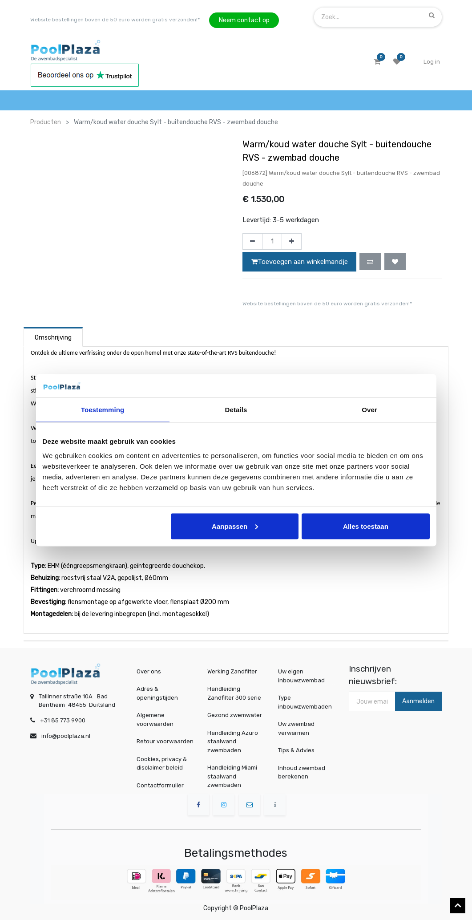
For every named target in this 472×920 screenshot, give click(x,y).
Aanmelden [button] (418, 701)
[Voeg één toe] (292, 241)
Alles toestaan (365, 526)
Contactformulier (160, 785)
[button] (370, 261)
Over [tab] (369, 409)
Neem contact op (244, 20)
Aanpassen (235, 526)
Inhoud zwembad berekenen (304, 772)
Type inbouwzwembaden (306, 702)
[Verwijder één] (252, 241)
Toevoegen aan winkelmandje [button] (299, 262)
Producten (45, 122)
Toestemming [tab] (103, 409)
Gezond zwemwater (234, 715)
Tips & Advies (300, 750)
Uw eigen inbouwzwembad (303, 676)
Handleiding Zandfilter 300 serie (234, 693)
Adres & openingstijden (157, 693)
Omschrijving (53, 337)
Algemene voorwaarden (155, 719)
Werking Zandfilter (232, 671)
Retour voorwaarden (165, 741)
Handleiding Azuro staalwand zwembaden (232, 742)
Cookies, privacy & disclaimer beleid (162, 763)
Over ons (149, 671)
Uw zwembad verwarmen (300, 728)
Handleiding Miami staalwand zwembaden (232, 776)
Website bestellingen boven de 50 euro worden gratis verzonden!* (115, 19)
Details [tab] (236, 409)
